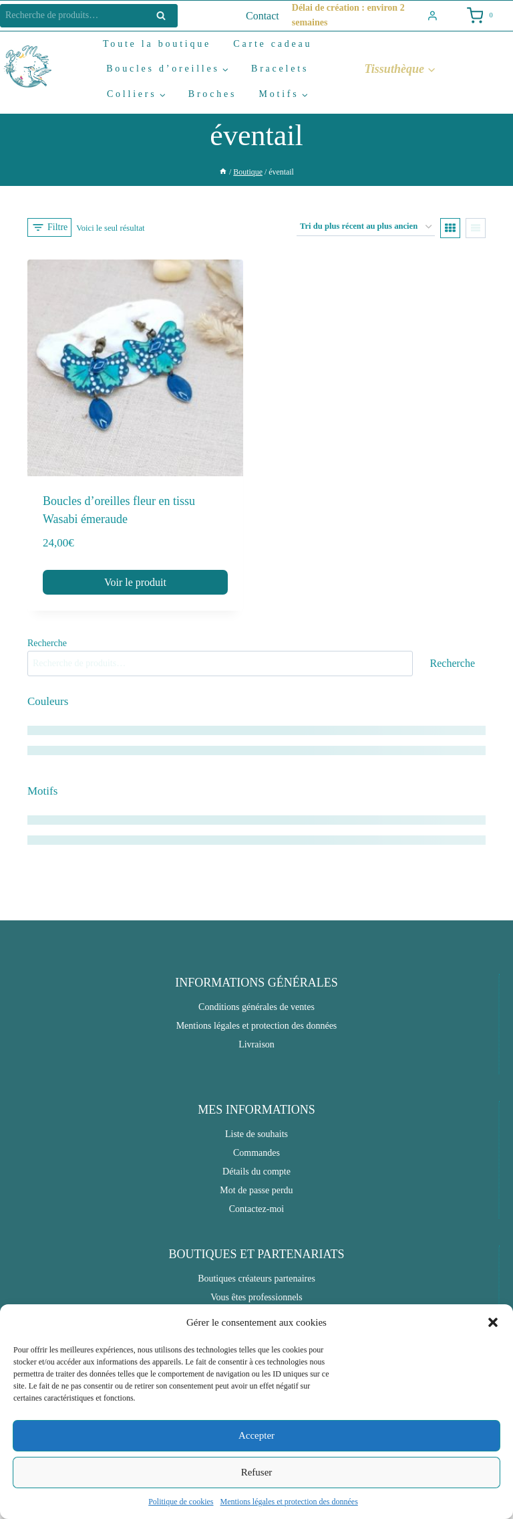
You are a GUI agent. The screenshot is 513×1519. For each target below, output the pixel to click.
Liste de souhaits (256, 1134)
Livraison (256, 1044)
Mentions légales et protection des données (289, 1501)
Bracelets (280, 69)
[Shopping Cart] (479, 15)
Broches (212, 94)
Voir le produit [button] (135, 582)
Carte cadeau (272, 44)
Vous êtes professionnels (256, 1297)
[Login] (432, 16)
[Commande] (366, 226)
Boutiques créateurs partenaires (256, 1279)
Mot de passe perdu (256, 1190)
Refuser (257, 1472)
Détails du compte (256, 1172)
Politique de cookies (180, 1501)
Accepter (256, 1435)
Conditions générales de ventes (256, 1007)
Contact (262, 15)
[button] (493, 1322)
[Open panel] (49, 227)
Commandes (256, 1153)
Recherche (165, 15)
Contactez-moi (256, 1209)
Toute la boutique (157, 44)
